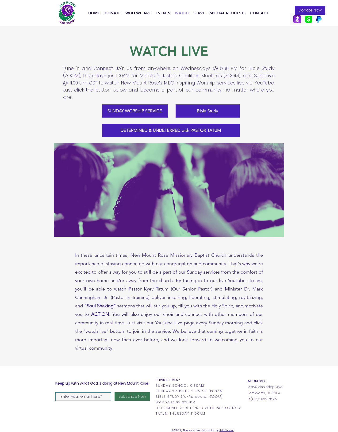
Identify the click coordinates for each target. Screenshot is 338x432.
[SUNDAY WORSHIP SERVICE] (135, 111)
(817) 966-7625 (264, 398)
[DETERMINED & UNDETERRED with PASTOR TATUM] (171, 130)
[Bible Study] (208, 111)
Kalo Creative (226, 430)
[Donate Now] (310, 10)
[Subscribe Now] (132, 396)
